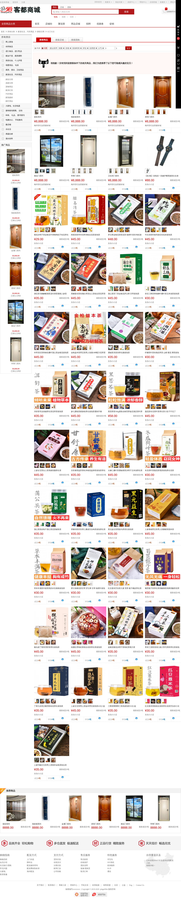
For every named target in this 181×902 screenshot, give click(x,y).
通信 (109, 871)
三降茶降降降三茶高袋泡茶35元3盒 (122, 706)
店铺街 (48, 24)
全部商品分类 (8, 24)
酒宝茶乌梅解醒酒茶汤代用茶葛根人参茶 (50, 294)
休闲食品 (9, 47)
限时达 (29, 862)
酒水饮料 (9, 139)
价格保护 (84, 862)
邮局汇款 (57, 868)
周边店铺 (75, 24)
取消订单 (84, 871)
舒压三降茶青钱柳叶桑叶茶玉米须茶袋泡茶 (162, 294)
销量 (61, 48)
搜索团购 (75, 40)
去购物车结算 (171, 12)
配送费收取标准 (33, 868)
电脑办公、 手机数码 (14, 120)
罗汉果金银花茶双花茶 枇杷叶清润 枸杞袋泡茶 (124, 235)
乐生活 (8, 129)
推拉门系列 (15, 326)
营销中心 (73, 885)
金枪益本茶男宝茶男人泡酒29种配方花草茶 (88, 353)
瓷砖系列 (15, 175)
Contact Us (140, 885)
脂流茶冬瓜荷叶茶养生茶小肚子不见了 (160, 411)
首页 (37, 24)
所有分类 (11, 32)
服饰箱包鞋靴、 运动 (14, 111)
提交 (128, 48)
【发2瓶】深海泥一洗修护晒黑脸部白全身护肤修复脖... (161, 176)
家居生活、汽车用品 (26, 32)
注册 (23, 2)
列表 (37, 48)
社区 (116, 885)
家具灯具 (9, 90)
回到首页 (98, 2)
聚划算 (61, 24)
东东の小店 (149, 184)
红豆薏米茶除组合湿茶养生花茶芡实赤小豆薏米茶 (162, 706)
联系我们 (51, 885)
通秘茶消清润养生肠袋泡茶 (119, 353)
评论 (85, 48)
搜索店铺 (59, 40)
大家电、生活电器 (13, 106)
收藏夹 (163, 2)
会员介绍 (3, 862)
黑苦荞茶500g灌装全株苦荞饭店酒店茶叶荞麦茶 (125, 411)
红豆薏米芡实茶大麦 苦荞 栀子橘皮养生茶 (124, 588)
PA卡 (109, 868)
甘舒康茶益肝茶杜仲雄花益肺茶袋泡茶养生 (88, 470)
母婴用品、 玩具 (12, 65)
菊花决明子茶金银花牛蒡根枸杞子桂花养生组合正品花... (51, 235)
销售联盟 (107, 885)
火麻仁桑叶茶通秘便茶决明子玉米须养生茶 (125, 470)
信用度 (93, 48)
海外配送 (30, 871)
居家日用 (9, 83)
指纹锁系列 (15, 213)
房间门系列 (15, 288)
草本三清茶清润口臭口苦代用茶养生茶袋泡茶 (162, 647)
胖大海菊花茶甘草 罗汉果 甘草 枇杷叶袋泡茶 (88, 588)
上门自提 (30, 859)
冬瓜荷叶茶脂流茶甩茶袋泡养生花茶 (159, 470)
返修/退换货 (85, 868)
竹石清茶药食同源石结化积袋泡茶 (158, 235)
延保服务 (111, 865)
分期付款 (57, 865)
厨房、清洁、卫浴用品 (15, 70)
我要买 (108, 2)
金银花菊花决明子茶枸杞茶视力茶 (121, 647)
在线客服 (153, 2)
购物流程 (3, 859)
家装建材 (9, 97)
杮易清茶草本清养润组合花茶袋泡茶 (85, 235)
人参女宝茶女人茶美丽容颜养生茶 (47, 470)
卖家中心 (132, 2)
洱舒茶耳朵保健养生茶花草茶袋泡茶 (48, 411)
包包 (55, 17)
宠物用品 (9, 87)
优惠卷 (100, 24)
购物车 (178, 32)
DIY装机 (110, 862)
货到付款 (57, 859)
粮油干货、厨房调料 (14, 56)
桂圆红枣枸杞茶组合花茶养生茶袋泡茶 (86, 647)
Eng (130, 885)
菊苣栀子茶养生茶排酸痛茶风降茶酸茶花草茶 (162, 588)
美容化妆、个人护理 (14, 61)
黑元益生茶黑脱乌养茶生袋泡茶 (120, 529)
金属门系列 (15, 251)
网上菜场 (9, 42)
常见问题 (3, 868)
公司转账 (57, 871)
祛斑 (72, 17)
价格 (68, 48)
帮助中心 (143, 2)
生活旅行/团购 (5, 865)
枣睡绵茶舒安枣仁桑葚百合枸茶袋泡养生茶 (88, 529)
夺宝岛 (110, 859)
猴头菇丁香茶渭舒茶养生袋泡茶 (46, 647)
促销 (112, 24)
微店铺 (8, 125)
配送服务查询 (32, 865)
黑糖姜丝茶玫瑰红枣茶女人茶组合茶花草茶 (88, 294)
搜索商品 (43, 40)
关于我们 (40, 885)
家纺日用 (40, 32)
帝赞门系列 (15, 364)
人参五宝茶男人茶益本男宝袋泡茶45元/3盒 (88, 706)
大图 (44, 48)
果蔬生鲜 (9, 134)
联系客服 (3, 874)
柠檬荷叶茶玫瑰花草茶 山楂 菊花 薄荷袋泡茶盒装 (162, 353)
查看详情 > (150, 865)
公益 (123, 885)
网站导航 (174, 2)
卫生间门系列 (113, 176)
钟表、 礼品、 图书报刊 (15, 115)
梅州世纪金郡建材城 (42, 125)
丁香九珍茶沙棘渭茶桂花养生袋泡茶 (48, 706)
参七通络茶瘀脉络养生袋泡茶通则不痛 (86, 411)
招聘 (88, 24)
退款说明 (84, 865)
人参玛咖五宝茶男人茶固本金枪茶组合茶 (50, 765)
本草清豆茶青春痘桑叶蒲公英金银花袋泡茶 (51, 353)
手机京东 (84, 885)
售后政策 (84, 859)
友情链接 (95, 885)
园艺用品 (9, 101)
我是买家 (119, 2)
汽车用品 (9, 94)
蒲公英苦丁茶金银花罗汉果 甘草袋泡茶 (123, 294)
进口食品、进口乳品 (14, 51)
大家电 (2, 871)
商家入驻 (62, 885)
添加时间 (76, 48)
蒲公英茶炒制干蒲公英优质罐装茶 (47, 529)
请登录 (15, 2)
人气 (101, 48)
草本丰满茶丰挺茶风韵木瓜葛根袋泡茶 (49, 588)
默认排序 (53, 48)
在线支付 (57, 862)
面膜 (63, 17)
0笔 (53, 130)
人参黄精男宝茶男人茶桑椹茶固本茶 (159, 529)
